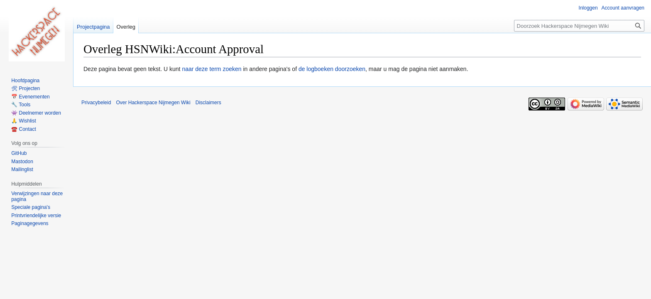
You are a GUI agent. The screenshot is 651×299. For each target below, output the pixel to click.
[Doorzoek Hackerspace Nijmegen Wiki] (579, 26)
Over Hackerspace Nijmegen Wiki (153, 102)
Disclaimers (208, 102)
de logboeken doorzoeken (332, 69)
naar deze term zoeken (211, 69)
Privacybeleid (96, 102)
